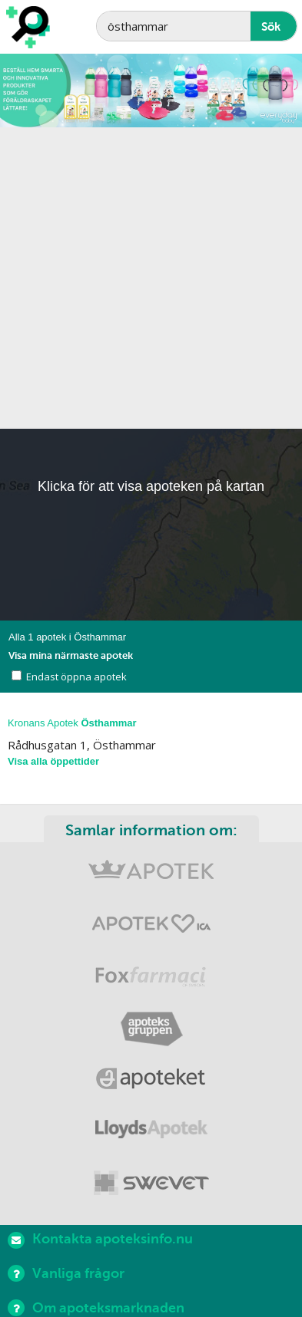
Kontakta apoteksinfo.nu (100, 1240)
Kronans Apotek (72, 723)
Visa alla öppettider (53, 761)
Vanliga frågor (66, 1273)
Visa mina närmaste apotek (70, 655)
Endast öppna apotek (76, 676)
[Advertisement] (151, 278)
